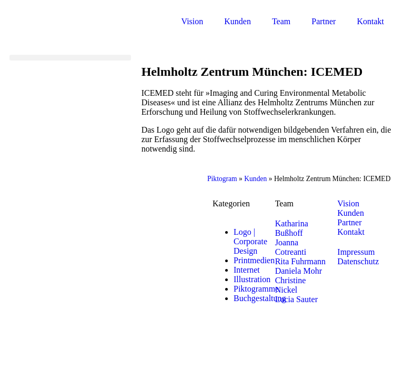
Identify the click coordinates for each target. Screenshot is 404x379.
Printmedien (254, 260)
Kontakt (370, 21)
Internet (247, 269)
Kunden (237, 21)
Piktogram (222, 179)
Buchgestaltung (260, 298)
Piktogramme (256, 288)
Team (281, 21)
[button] (70, 58)
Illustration (252, 279)
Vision (192, 21)
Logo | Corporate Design (250, 241)
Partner (323, 21)
